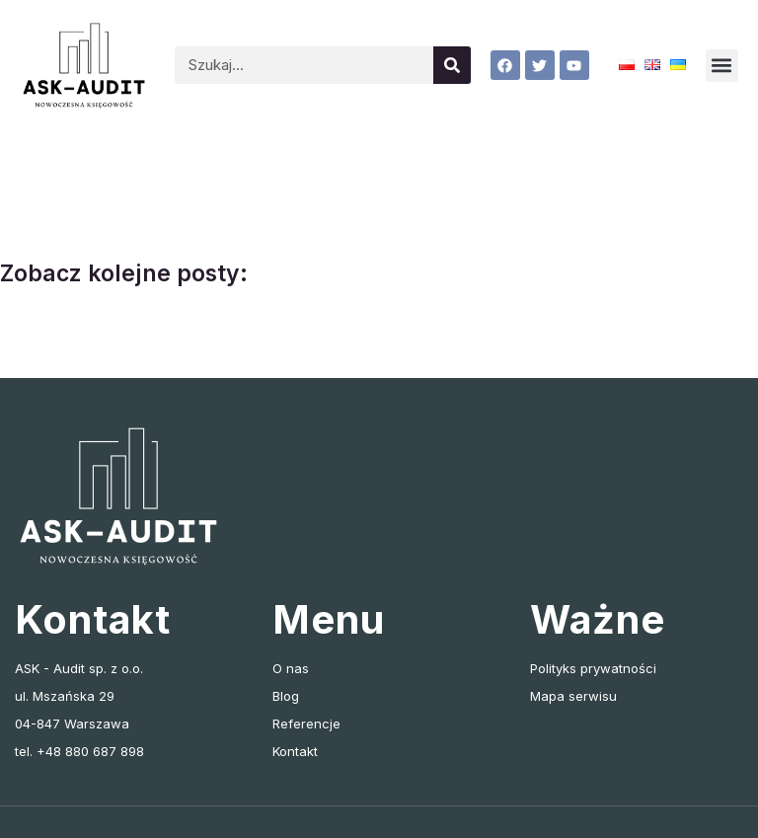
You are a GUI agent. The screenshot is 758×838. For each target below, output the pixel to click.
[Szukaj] (452, 65)
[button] (722, 65)
